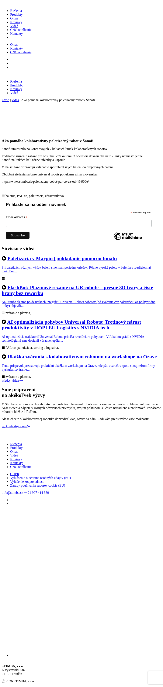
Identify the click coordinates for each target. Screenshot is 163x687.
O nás (14, 18)
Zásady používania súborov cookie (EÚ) (37, 485)
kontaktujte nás (14, 426)
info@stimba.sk (12, 492)
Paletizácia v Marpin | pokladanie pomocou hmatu (62, 258)
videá (15, 100)
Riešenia (16, 10)
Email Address (17, 217)
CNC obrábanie (20, 30)
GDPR (14, 474)
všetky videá (12, 380)
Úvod (5, 100)
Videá (14, 26)
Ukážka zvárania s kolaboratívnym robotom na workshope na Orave (82, 356)
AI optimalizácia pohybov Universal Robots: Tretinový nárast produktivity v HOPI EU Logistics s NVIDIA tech (71, 324)
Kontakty (16, 33)
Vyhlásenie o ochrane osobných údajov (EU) (40, 478)
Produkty (16, 14)
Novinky (16, 22)
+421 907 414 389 (36, 492)
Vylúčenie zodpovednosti (27, 481)
